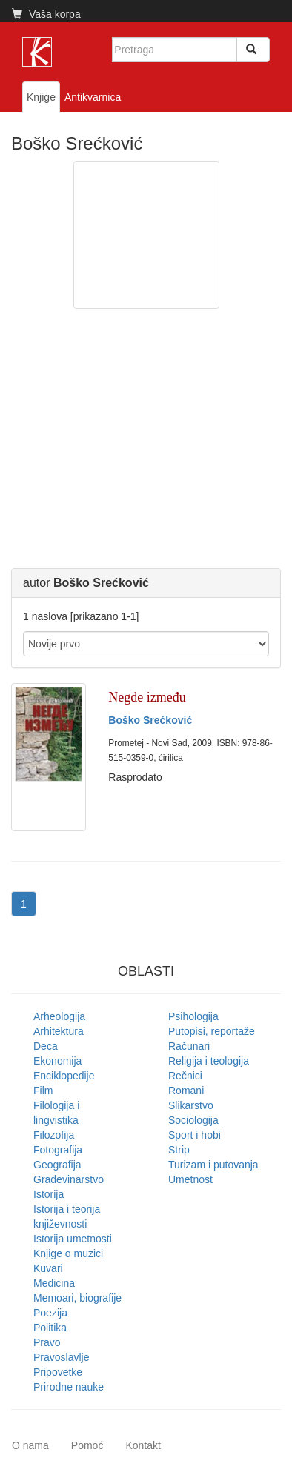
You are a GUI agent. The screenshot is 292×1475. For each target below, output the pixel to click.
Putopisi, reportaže (211, 1031)
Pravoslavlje (61, 1357)
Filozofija (53, 1135)
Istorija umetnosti (72, 1239)
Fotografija (57, 1150)
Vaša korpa (46, 14)
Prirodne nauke (68, 1387)
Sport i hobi (194, 1135)
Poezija (50, 1313)
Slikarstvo (190, 1105)
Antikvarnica (92, 97)
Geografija (57, 1165)
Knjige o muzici (68, 1253)
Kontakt (142, 1445)
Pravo (47, 1342)
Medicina (54, 1283)
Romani (186, 1090)
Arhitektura (58, 1031)
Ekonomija (57, 1061)
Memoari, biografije (77, 1298)
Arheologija (59, 1016)
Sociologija (193, 1120)
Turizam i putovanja (213, 1165)
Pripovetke (57, 1372)
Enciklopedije (64, 1076)
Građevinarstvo (68, 1179)
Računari (189, 1046)
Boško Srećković (150, 720)
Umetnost (190, 1179)
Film (43, 1090)
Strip (179, 1150)
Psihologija (193, 1016)
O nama (30, 1445)
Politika (50, 1328)
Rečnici (185, 1076)
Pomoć (87, 1445)
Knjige (41, 97)
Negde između (146, 697)
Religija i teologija (208, 1061)
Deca (45, 1046)
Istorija (48, 1194)
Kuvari (48, 1268)
